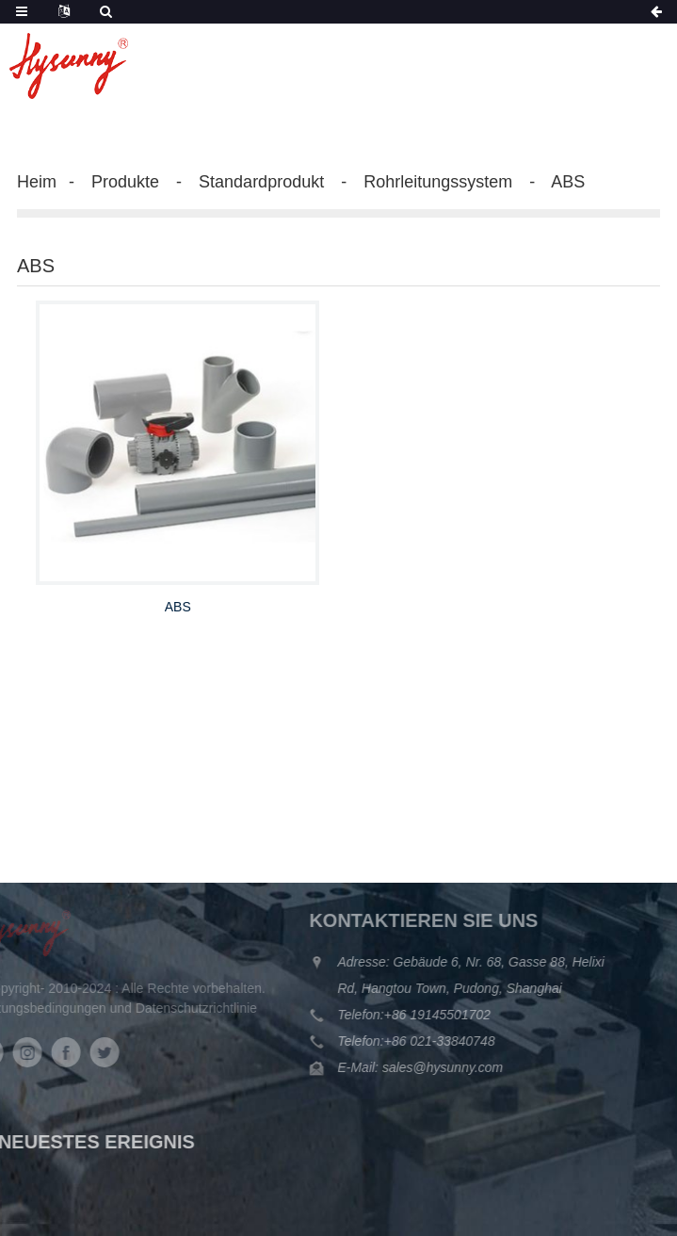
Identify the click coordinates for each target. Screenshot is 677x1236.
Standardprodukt (261, 181)
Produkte (125, 181)
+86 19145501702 (418, 1014)
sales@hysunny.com (422, 1067)
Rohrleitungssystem (437, 181)
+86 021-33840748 (420, 1041)
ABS (568, 181)
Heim (36, 181)
